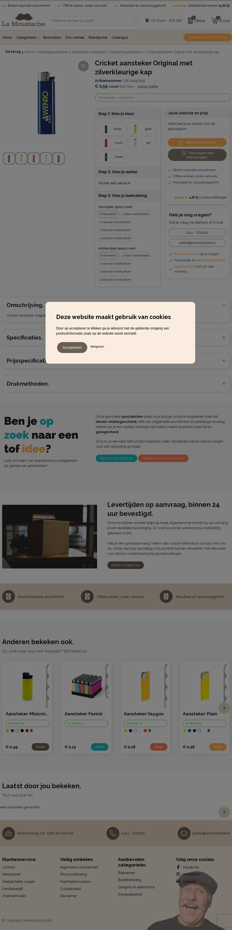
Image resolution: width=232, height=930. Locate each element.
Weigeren (97, 346)
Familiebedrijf (12, 889)
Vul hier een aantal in (114, 183)
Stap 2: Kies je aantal (117, 172)
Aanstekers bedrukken (89, 52)
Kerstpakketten (130, 894)
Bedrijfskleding (129, 880)
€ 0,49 (12, 747)
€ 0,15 (70, 747)
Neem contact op (126, 565)
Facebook (187, 867)
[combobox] (91, 20)
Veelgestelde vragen (18, 882)
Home (29, 52)
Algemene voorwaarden (79, 867)
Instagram (187, 874)
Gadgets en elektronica (136, 887)
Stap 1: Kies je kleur (116, 113)
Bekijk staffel (148, 87)
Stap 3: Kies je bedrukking (122, 195)
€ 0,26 (189, 747)
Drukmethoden (14, 896)
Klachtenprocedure (75, 882)
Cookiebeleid (70, 889)
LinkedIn (186, 881)
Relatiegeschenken (53, 52)
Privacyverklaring (73, 874)
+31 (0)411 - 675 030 (166, 20)
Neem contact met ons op (163, 458)
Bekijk (40, 747)
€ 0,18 (129, 747)
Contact (8, 867)
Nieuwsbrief (11, 874)
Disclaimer (68, 896)
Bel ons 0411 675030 (116, 458)
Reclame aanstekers (126, 52)
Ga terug (13, 52)
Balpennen (126, 873)
